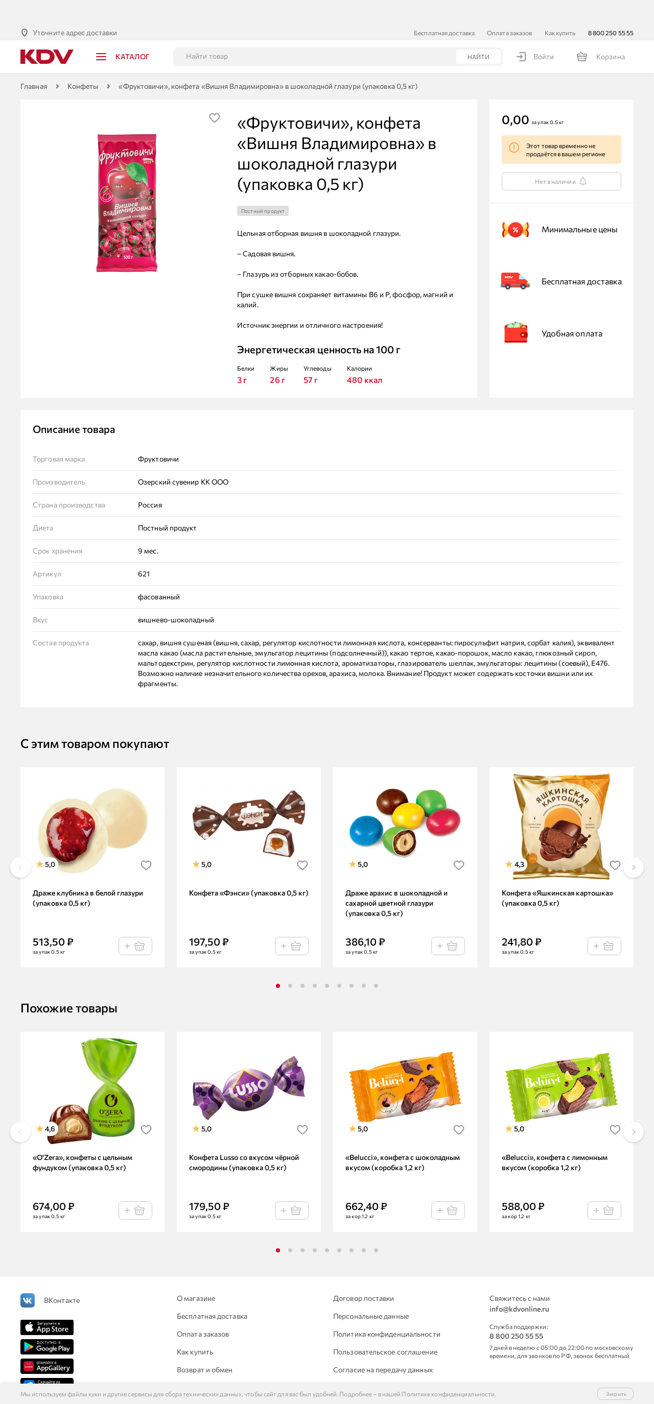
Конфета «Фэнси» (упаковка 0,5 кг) (249, 867)
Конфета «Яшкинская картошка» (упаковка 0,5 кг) (557, 872)
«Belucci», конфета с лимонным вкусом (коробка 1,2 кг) (555, 1137)
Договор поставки (363, 1273)
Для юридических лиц (213, 1362)
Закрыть (616, 1394)
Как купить (560, 7)
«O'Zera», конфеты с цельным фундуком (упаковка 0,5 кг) (82, 1137)
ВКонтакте (62, 1275)
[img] (214, 93)
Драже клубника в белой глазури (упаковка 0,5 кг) (88, 872)
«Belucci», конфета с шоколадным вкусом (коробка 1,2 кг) (402, 1137)
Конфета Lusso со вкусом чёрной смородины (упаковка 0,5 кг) (244, 1137)
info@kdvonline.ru (519, 1283)
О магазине (196, 1273)
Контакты (349, 1362)
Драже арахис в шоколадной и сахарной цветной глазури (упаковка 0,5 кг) (396, 877)
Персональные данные (371, 1291)
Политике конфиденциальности (448, 1393)
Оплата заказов (509, 7)
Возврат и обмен (205, 1344)
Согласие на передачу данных (383, 1344)
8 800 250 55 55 (611, 7)
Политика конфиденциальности (386, 1308)
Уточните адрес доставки (75, 7)
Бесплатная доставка (444, 7)
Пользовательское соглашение (385, 1326)
